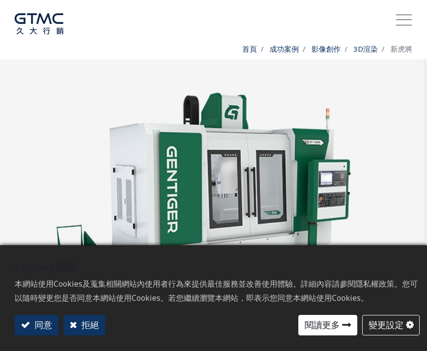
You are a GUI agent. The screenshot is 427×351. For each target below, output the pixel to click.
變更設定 (386, 325)
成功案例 (284, 49)
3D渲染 (365, 49)
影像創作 (326, 49)
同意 (42, 325)
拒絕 (89, 325)
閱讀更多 (322, 325)
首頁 (249, 49)
